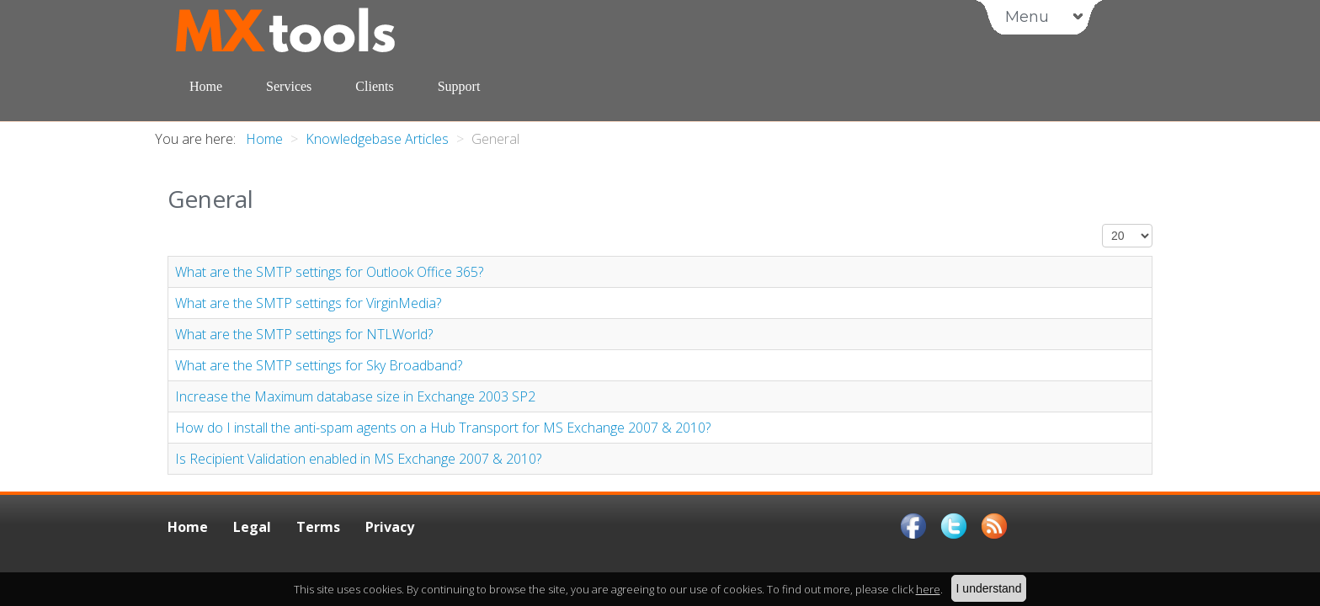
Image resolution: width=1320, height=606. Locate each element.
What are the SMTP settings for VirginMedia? (308, 303)
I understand (989, 588)
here (928, 589)
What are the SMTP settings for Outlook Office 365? (329, 272)
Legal (252, 527)
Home (205, 86)
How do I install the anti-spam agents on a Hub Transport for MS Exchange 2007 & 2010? (443, 427)
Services (288, 86)
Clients (374, 86)
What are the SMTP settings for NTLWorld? (304, 334)
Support (459, 86)
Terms (318, 527)
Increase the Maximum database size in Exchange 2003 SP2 (355, 396)
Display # (1102, 224)
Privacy (389, 527)
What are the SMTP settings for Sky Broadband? (318, 365)
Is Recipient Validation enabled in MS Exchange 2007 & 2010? (358, 458)
